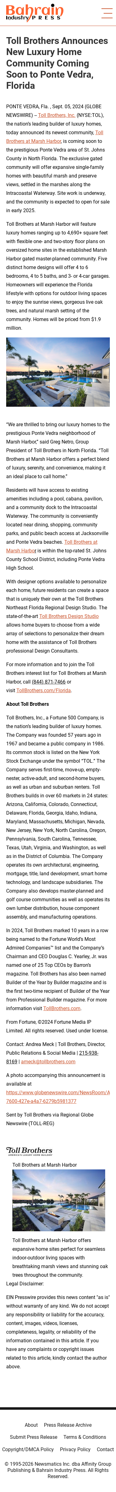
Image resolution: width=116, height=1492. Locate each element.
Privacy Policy (75, 1449)
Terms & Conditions (84, 1437)
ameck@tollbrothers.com (48, 1062)
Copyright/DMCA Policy (28, 1449)
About (31, 1425)
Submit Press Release (33, 1437)
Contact (105, 1449)
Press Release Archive (68, 1425)
